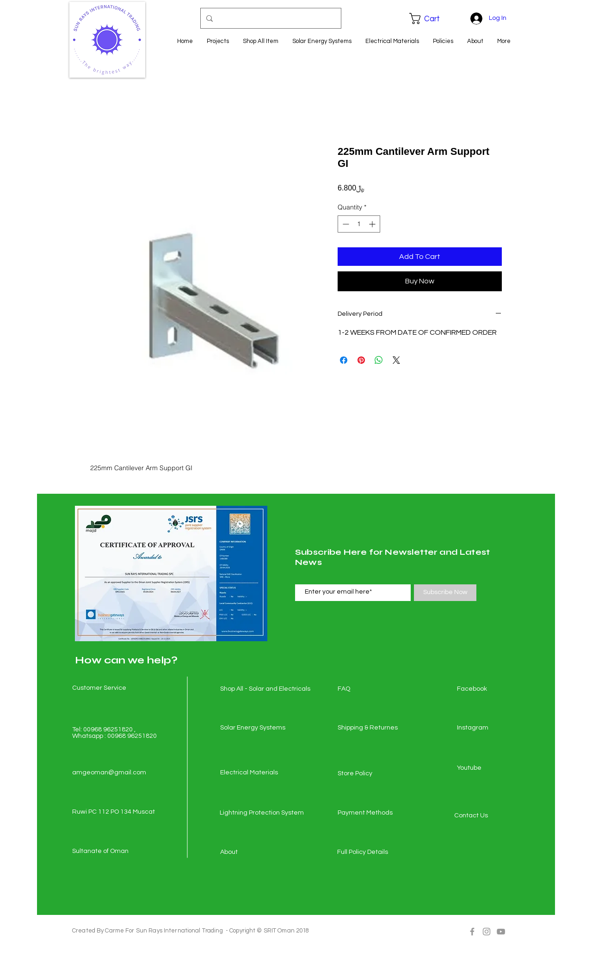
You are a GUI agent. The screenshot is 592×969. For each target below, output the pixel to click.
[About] (253, 852)
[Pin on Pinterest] (361, 360)
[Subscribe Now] (445, 592)
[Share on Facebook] (343, 360)
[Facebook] (490, 689)
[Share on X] (396, 360)
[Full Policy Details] (370, 852)
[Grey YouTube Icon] (501, 931)
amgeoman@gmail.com (109, 772)
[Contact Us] (487, 816)
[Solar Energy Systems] (253, 728)
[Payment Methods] (370, 813)
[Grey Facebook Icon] (472, 931)
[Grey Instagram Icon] (486, 931)
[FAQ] (370, 689)
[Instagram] (490, 728)
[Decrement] (345, 224)
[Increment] (373, 224)
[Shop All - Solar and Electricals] (265, 689)
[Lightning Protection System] (262, 813)
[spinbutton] (359, 224)
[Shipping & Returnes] (370, 728)
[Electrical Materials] (253, 773)
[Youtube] (490, 768)
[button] (431, 18)
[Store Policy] (370, 774)
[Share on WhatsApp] (378, 360)
